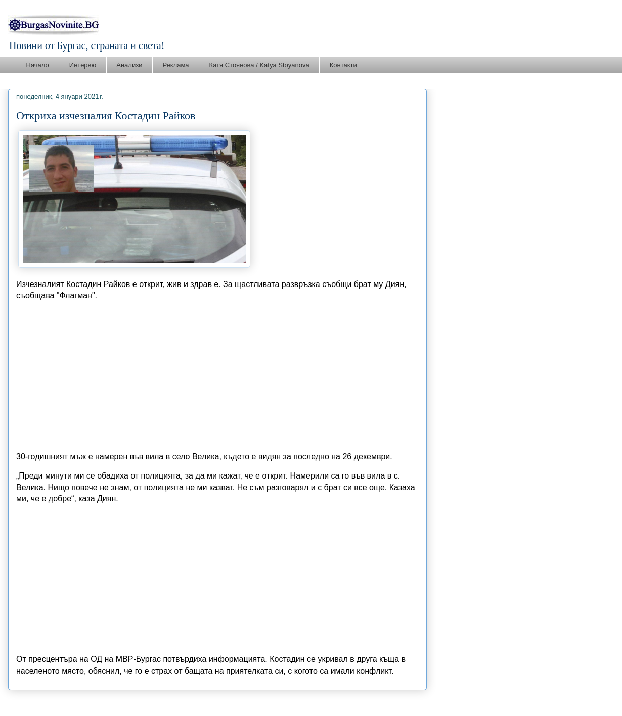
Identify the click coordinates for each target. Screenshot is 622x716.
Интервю (82, 65)
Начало (37, 65)
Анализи (129, 65)
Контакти (343, 65)
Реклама (175, 65)
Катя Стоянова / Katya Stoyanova (259, 65)
